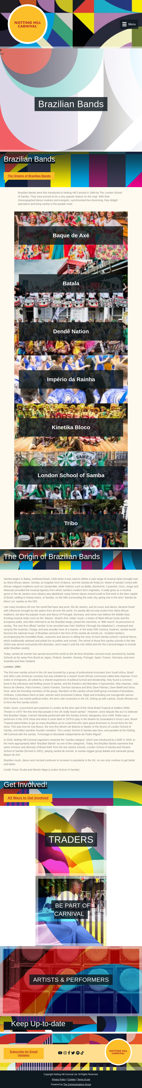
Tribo (71, 523)
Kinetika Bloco (71, 427)
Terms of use (83, 1079)
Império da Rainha (71, 379)
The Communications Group (77, 1084)
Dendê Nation (71, 331)
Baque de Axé (71, 235)
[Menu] (129, 24)
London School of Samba (71, 475)
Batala (71, 283)
